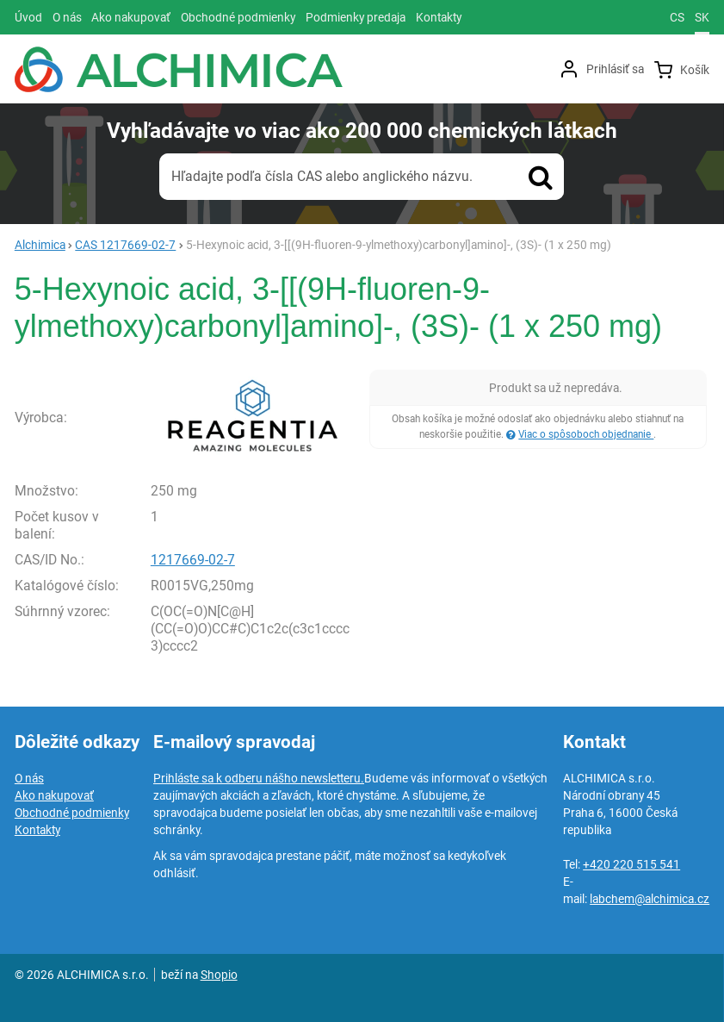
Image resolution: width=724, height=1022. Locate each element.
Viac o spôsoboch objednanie (585, 434)
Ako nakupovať (54, 795)
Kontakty (37, 830)
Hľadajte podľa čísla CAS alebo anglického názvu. (322, 176)
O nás (29, 778)
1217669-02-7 (193, 560)
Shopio (219, 974)
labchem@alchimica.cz (649, 899)
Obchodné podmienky (72, 812)
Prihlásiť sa (615, 69)
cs (677, 17)
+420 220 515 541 (631, 864)
